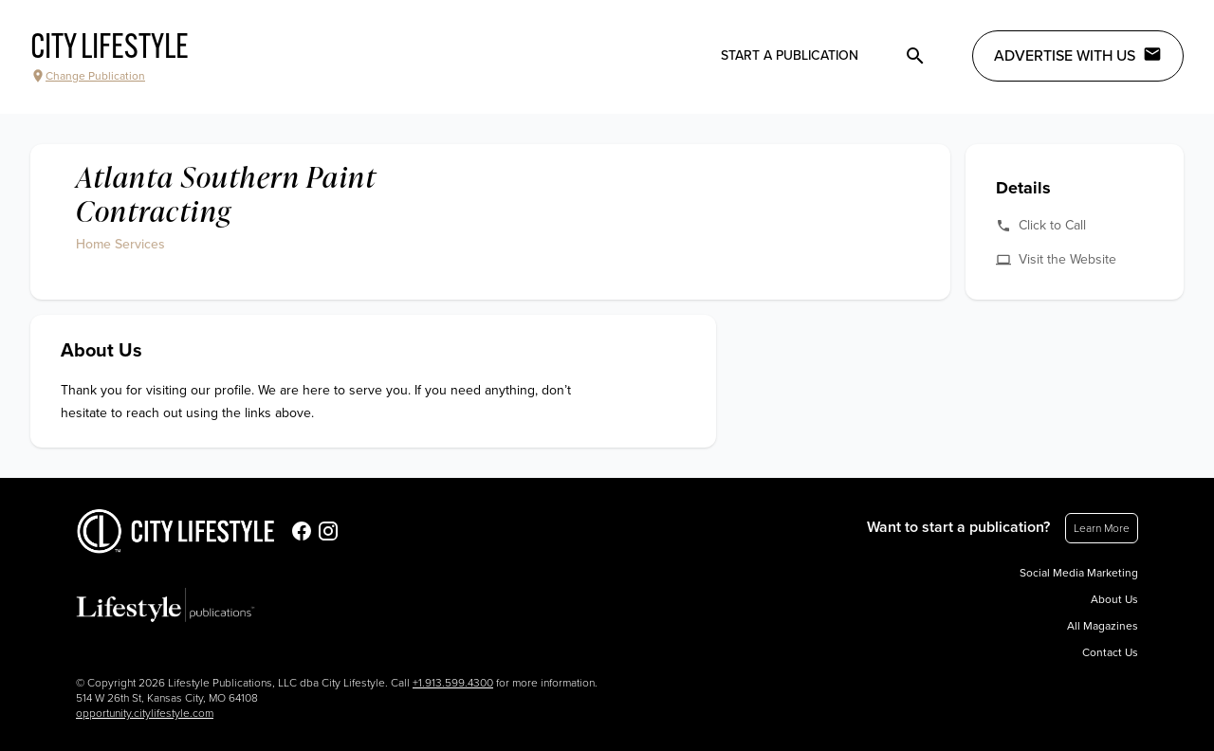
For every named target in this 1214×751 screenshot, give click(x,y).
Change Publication (87, 75)
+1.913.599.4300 (453, 682)
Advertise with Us (1078, 55)
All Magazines (1102, 625)
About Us (1114, 599)
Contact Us (1110, 652)
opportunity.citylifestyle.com (144, 713)
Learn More (1102, 528)
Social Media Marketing (1079, 572)
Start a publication (789, 55)
